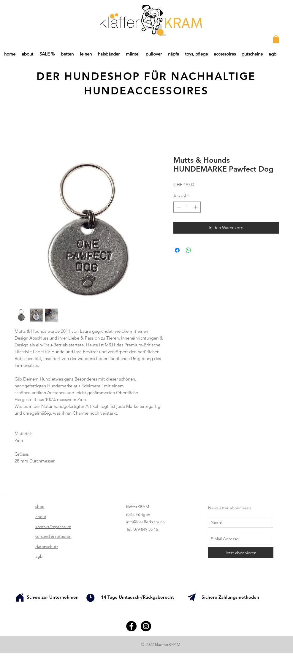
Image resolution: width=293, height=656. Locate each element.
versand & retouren (53, 536)
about (40, 516)
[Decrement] (178, 207)
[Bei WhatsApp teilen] (188, 250)
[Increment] (196, 207)
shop (40, 506)
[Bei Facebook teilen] (177, 250)
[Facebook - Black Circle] (131, 626)
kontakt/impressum (53, 526)
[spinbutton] (187, 207)
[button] (276, 39)
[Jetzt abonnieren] (240, 552)
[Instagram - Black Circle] (146, 626)
